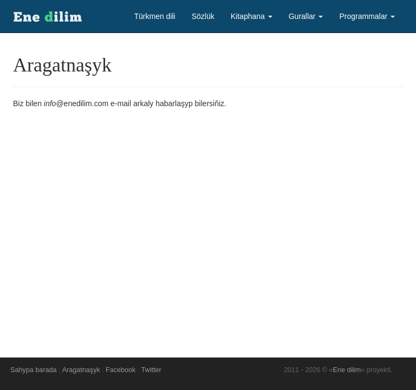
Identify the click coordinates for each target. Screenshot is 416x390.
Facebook (120, 370)
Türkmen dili (154, 16)
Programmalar (367, 16)
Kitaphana (251, 16)
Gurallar (306, 16)
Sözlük (203, 16)
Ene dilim (347, 370)
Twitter (151, 370)
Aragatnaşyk (81, 370)
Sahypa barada (33, 370)
